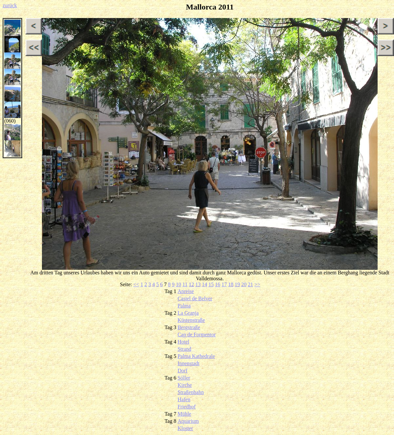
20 (243, 284)
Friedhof (187, 406)
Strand (184, 349)
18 (230, 284)
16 (217, 284)
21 (250, 284)
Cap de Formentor (197, 334)
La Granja (188, 313)
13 (198, 284)
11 (185, 284)
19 (237, 284)
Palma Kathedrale (196, 356)
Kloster (185, 428)
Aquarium (188, 421)
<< (136, 284)
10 (178, 284)
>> (257, 284)
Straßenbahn (191, 392)
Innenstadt (189, 363)
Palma (184, 305)
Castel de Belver (195, 298)
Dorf (182, 370)
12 (191, 284)
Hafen (184, 399)
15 (211, 284)
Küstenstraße (191, 320)
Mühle (184, 414)
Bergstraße (189, 327)
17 (224, 284)
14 (204, 284)
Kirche (185, 385)
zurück (10, 5)
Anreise (186, 291)
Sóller (184, 378)
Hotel (183, 342)
